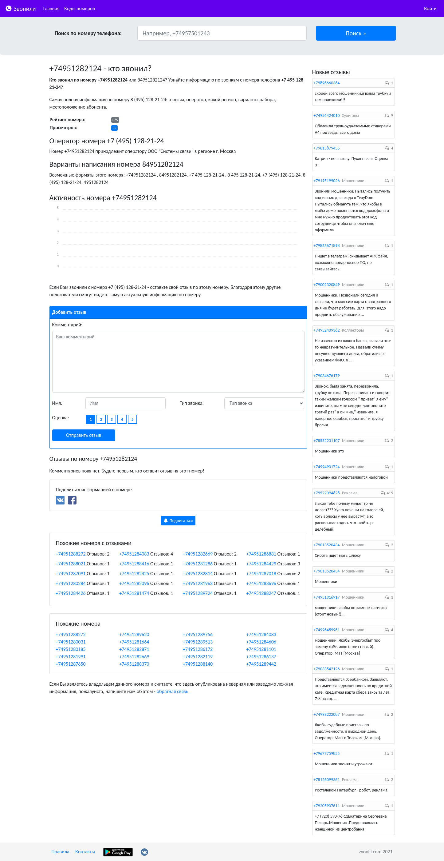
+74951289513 (198, 642)
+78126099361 (327, 779)
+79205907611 (327, 805)
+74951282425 (134, 573)
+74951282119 (198, 657)
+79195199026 (327, 180)
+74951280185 (71, 649)
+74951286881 (261, 554)
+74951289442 (261, 664)
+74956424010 (327, 115)
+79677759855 (327, 753)
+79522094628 (327, 493)
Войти (430, 8)
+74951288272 (71, 554)
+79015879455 (327, 148)
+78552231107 (327, 440)
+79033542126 (327, 669)
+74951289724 (198, 593)
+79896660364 (327, 83)
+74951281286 (198, 564)
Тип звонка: (192, 403)
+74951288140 (198, 664)
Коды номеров (79, 8)
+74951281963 (198, 583)
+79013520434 (327, 545)
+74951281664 (134, 642)
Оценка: (60, 418)
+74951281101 (261, 649)
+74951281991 (71, 657)
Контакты (85, 852)
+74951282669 (198, 554)
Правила (60, 852)
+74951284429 (261, 564)
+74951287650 (71, 664)
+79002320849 (327, 284)
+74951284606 (261, 642)
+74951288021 (71, 564)
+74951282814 (198, 573)
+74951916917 (327, 597)
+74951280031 (71, 642)
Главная (51, 8)
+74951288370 (134, 664)
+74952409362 (327, 330)
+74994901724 (327, 466)
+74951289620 (134, 634)
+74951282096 (134, 583)
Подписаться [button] (178, 520)
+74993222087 (327, 714)
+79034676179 (327, 375)
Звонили (20, 8)
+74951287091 (71, 573)
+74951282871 (134, 649)
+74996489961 (327, 629)
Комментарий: (67, 325)
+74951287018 (261, 573)
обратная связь (172, 691)
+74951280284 (71, 583)
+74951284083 (134, 554)
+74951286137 (261, 657)
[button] (356, 33)
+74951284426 (71, 593)
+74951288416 (134, 564)
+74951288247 (261, 593)
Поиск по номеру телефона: (88, 33)
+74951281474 (134, 593)
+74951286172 (198, 649)
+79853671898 (327, 245)
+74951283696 (261, 583)
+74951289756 (198, 634)
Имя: (57, 403)
